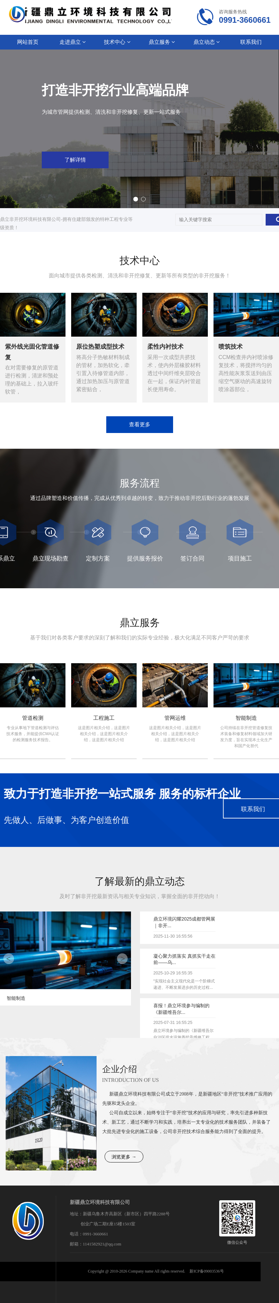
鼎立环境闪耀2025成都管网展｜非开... (184, 922)
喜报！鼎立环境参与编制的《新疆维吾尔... (181, 1009)
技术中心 (117, 42)
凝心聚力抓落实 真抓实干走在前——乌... (184, 959)
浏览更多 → (124, 1156)
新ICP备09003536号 (206, 1271)
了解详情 (194, 160)
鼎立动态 (206, 42)
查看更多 (139, 424)
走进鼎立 (72, 42)
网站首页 (27, 42)
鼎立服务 (162, 42)
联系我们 (251, 42)
